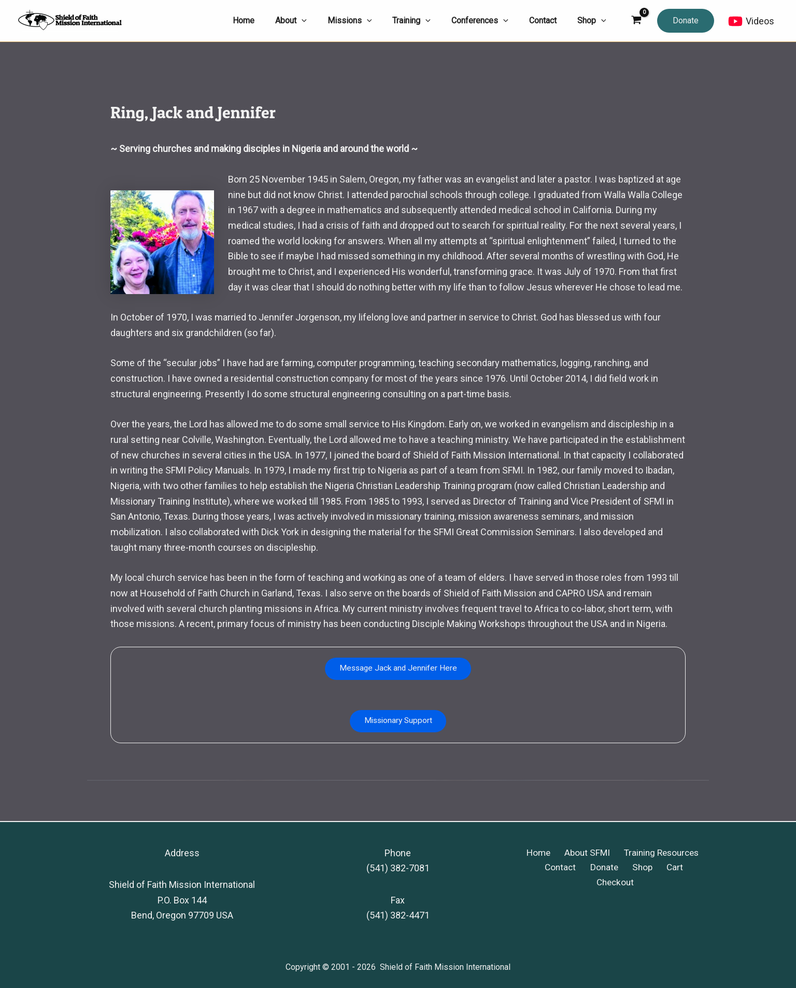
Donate (584, 867)
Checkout (685, 867)
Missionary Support (398, 723)
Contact (544, 867)
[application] (324, 20)
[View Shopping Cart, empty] (636, 21)
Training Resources (657, 852)
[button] (685, 21)
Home (538, 852)
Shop (618, 867)
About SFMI (584, 852)
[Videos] (751, 21)
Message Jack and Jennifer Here (398, 669)
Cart (647, 867)
